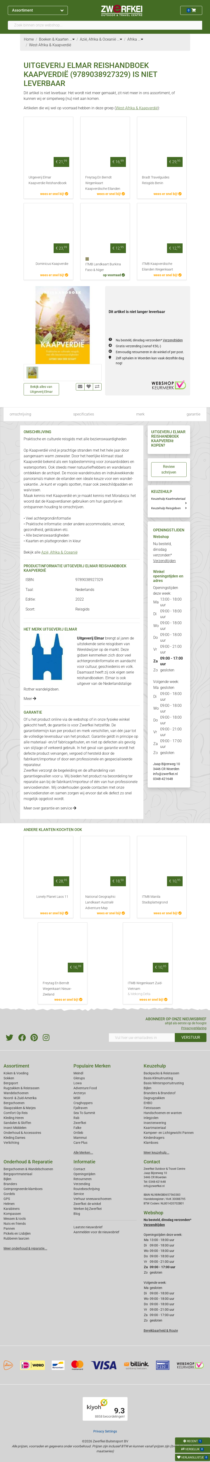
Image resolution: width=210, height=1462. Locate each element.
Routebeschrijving (86, 1189)
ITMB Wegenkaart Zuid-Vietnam (147, 989)
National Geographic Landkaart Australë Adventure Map (100, 902)
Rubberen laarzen (16, 1238)
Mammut (80, 1138)
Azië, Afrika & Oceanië (59, 552)
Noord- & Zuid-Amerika (20, 1098)
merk (140, 414)
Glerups (79, 1078)
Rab (76, 1118)
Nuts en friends (15, 1223)
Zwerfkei (79, 1123)
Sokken (9, 1078)
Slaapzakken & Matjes (20, 1108)
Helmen (9, 1204)
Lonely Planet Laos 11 (52, 897)
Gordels (9, 1194)
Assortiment (37, 10)
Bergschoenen (14, 1103)
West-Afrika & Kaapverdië (137, 108)
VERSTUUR (190, 1037)
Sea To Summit (84, 1113)
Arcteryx (79, 1093)
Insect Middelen (15, 1128)
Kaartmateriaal (155, 1128)
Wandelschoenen (16, 1093)
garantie (193, 414)
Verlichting (11, 1142)
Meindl (78, 1073)
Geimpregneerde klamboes (23, 1189)
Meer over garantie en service (50, 808)
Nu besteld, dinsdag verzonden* (149, 340)
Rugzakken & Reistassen (21, 1088)
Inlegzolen (151, 1118)
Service (78, 1194)
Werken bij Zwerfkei (87, 1209)
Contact (79, 1169)
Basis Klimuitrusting (158, 1078)
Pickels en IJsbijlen (17, 1233)
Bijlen (147, 1088)
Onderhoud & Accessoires (22, 1133)
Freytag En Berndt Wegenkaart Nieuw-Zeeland (57, 988)
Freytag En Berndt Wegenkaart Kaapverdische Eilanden (102, 183)
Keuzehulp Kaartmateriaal (168, 498)
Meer (30, 698)
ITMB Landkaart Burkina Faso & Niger (103, 267)
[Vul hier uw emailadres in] (142, 1037)
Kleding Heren (14, 1118)
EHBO (148, 1103)
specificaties (83, 414)
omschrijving (20, 414)
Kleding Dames (14, 1138)
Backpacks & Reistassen (161, 1073)
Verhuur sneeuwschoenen (92, 1199)
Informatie (84, 1162)
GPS (7, 1199)
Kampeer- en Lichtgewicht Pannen (169, 1133)
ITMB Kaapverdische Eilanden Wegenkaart (157, 266)
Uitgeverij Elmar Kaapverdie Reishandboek (48, 180)
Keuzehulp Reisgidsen (166, 508)
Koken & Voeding (16, 1073)
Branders (10, 1184)
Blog (76, 1214)
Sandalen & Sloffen (17, 1123)
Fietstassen (152, 1108)
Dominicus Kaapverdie (52, 264)
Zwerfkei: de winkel (87, 1204)
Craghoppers (83, 1103)
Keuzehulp (155, 1066)
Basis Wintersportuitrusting (164, 1083)
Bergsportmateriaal (18, 1174)
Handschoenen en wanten (163, 1113)
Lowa (77, 1083)
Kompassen (12, 1214)
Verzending (81, 1184)
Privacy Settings (105, 1431)
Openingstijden (84, 1174)
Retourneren (82, 1179)
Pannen (9, 1228)
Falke (77, 1128)
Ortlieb (78, 1133)
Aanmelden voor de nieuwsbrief (96, 1232)
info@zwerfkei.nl (165, 774)
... (72, 39)
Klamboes (151, 1142)
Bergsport (11, 1083)
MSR (76, 1098)
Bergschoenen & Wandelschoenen (28, 1169)
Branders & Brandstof (160, 1093)
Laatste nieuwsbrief (88, 1227)
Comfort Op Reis (16, 1113)
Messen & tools (15, 1218)
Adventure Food (85, 1088)
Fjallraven (80, 1108)
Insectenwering (155, 1123)
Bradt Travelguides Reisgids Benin (155, 180)
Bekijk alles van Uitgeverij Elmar (41, 389)
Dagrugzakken (154, 1098)
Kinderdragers (154, 1138)
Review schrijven (168, 469)
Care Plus (80, 1142)
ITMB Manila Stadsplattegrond (155, 899)
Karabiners (12, 1209)
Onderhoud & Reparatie (28, 1162)
